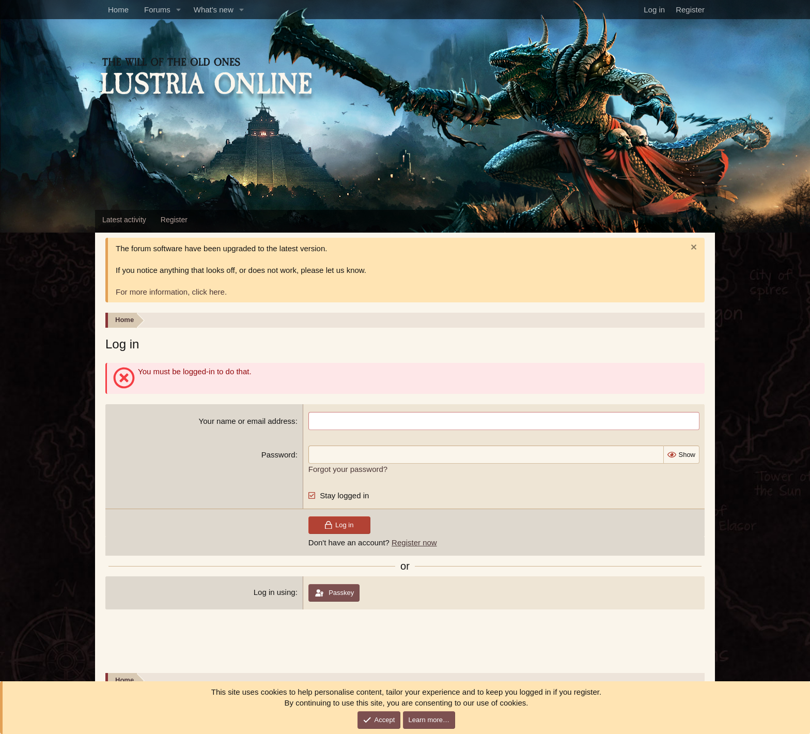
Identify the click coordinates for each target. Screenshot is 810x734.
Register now (414, 542)
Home (118, 9)
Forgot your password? (347, 469)
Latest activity (124, 220)
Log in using (274, 592)
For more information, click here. (171, 291)
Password (278, 454)
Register (174, 220)
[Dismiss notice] (692, 248)
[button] (179, 9)
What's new (213, 9)
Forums (157, 9)
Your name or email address (247, 421)
